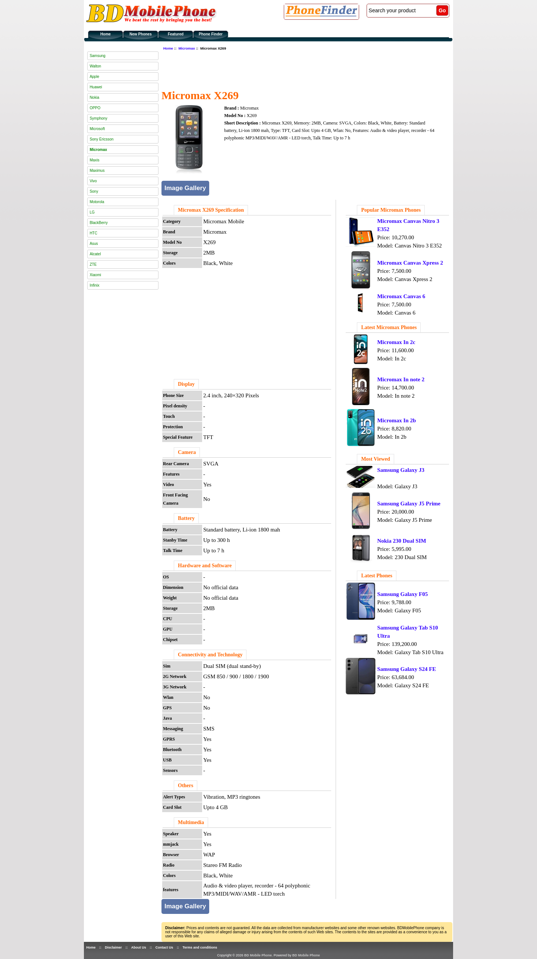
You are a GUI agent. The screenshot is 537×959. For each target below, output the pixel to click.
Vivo (93, 181)
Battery (186, 518)
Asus (94, 244)
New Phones (140, 34)
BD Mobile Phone (258, 955)
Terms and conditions (199, 947)
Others (185, 785)
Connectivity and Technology (210, 654)
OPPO (95, 108)
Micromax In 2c (396, 342)
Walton (95, 66)
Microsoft (97, 129)
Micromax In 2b (396, 420)
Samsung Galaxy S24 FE (406, 669)
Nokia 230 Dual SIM (401, 541)
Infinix (94, 285)
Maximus (97, 170)
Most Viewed (375, 459)
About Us (138, 947)
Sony (94, 191)
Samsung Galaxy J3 (400, 470)
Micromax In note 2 (400, 379)
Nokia (94, 97)
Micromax (186, 48)
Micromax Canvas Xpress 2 (410, 263)
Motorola (97, 202)
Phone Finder (211, 34)
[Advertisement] (297, 69)
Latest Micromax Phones (389, 327)
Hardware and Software (205, 565)
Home (105, 34)
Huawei (96, 87)
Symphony (98, 118)
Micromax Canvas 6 (401, 296)
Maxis (94, 160)
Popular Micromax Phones (391, 210)
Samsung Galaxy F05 (402, 594)
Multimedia (191, 822)
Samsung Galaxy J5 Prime (408, 504)
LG (92, 212)
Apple (94, 77)
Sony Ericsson (101, 139)
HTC (93, 233)
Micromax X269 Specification (211, 210)
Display (186, 384)
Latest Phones (376, 575)
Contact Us (164, 947)
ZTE (93, 264)
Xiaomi (95, 275)
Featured (175, 34)
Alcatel (95, 254)
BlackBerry (98, 223)
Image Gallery (185, 188)
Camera (187, 452)
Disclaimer (113, 947)
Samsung (97, 56)
